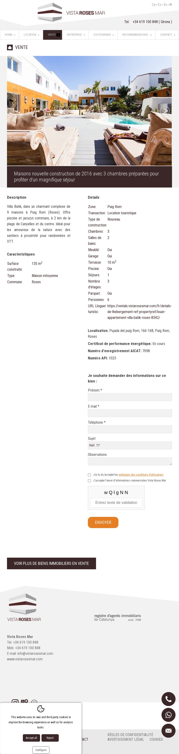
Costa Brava (101, 34)
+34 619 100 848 (146, 22)
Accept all (31, 738)
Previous (14, 111)
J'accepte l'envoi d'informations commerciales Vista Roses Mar (129, 480)
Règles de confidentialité (130, 735)
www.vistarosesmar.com (25, 659)
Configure (40, 750)
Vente (52, 34)
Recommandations (135, 34)
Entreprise (74, 34)
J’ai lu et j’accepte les (128, 474)
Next (165, 111)
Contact (166, 34)
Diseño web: (25, 749)
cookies (156, 739)
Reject (50, 738)
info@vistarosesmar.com (35, 653)
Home (8, 34)
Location (30, 34)
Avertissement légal (125, 739)
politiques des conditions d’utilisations (141, 474)
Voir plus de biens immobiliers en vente (51, 563)
